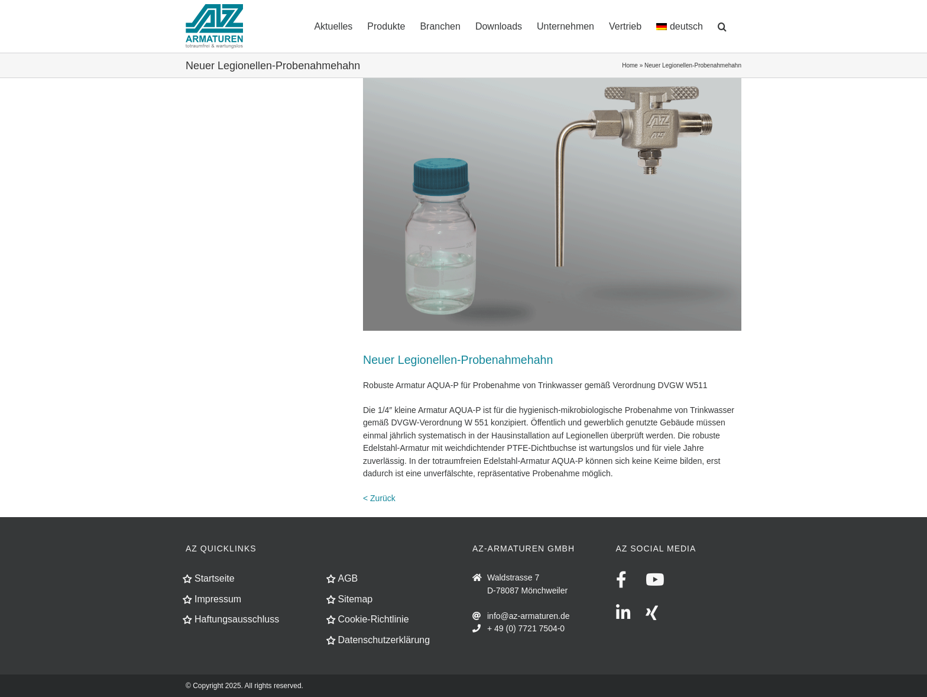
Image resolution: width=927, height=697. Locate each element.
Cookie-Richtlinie (373, 619)
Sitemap (355, 599)
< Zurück (379, 498)
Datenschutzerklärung (384, 640)
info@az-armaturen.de (528, 616)
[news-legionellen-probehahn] (552, 204)
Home (630, 65)
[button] (722, 25)
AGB (348, 578)
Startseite (215, 578)
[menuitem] (679, 25)
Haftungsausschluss (237, 619)
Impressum (218, 599)
